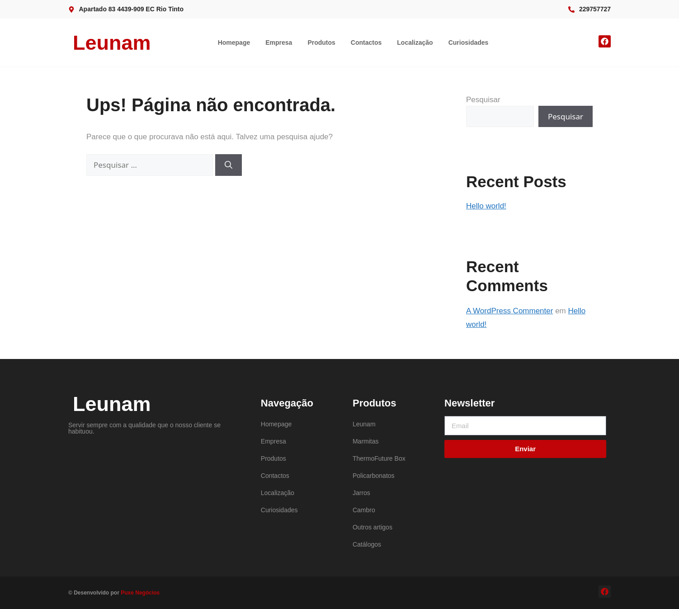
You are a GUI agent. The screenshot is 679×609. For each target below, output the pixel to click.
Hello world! (486, 206)
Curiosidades (468, 42)
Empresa (278, 42)
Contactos (366, 42)
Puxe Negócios (140, 593)
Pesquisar (483, 99)
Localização (415, 42)
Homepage (234, 42)
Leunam (112, 42)
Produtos (321, 42)
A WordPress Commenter (509, 311)
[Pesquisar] (228, 165)
